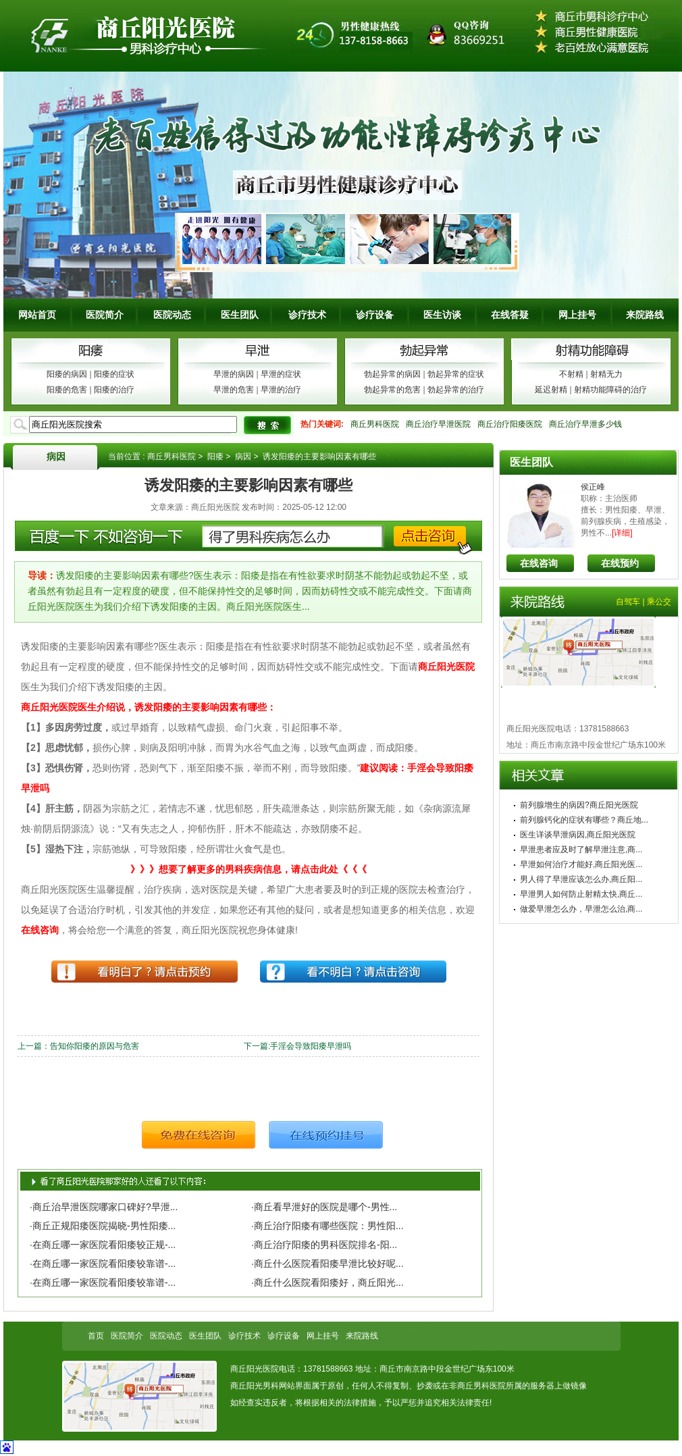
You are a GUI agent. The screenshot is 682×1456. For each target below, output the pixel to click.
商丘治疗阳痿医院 (509, 424)
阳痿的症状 (114, 374)
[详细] (622, 533)
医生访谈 (442, 314)
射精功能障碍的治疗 (610, 389)
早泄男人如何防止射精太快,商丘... (581, 894)
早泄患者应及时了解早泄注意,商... (581, 849)
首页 (96, 1336)
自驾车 (628, 601)
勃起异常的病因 (392, 374)
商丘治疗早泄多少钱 (585, 424)
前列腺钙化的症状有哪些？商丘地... (584, 820)
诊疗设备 (375, 314)
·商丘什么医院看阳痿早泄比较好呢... (327, 1263)
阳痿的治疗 (114, 389)
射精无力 (606, 374)
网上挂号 (577, 314)
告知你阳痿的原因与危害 (94, 1046)
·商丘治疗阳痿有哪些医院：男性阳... (327, 1225)
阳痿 (215, 456)
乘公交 (659, 601)
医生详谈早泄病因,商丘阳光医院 (577, 834)
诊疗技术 (307, 314)
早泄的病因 (233, 374)
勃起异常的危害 (392, 389)
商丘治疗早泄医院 (438, 424)
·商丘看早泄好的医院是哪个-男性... (324, 1206)
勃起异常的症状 (455, 374)
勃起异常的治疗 (455, 389)
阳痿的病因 (67, 374)
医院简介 (105, 314)
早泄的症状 (281, 374)
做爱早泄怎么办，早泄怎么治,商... (581, 909)
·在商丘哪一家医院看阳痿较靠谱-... (103, 1263)
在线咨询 (539, 563)
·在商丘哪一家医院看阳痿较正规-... (103, 1244)
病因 (56, 456)
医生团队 (240, 314)
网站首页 (37, 314)
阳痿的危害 (67, 389)
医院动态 (172, 314)
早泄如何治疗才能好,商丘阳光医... (581, 864)
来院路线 (645, 314)
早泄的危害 (233, 389)
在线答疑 (510, 314)
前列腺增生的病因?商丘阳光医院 (579, 805)
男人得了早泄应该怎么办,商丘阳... (581, 879)
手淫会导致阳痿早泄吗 (310, 1046)
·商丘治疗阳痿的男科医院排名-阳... (324, 1244)
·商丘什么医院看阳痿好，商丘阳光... (327, 1282)
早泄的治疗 (281, 389)
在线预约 (620, 563)
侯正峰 (593, 487)
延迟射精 (551, 389)
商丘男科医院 (374, 424)
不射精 (571, 374)
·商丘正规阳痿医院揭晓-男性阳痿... (103, 1225)
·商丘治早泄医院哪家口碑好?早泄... (104, 1206)
